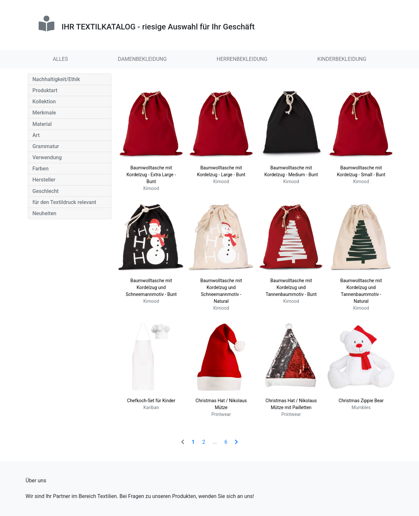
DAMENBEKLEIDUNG (142, 59)
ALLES (60, 59)
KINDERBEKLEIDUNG (341, 59)
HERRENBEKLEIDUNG (242, 59)
